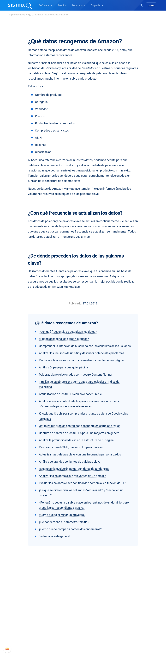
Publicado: (75, 303)
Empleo (22, 622)
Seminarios (93, 622)
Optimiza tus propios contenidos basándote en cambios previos (79, 426)
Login (151, 5)
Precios (62, 5)
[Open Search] (141, 5)
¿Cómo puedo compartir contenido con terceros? (70, 529)
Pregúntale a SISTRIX (99, 616)
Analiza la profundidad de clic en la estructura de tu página (76, 440)
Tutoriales (92, 637)
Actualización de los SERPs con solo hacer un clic (70, 394)
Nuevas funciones (134, 622)
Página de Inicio (16, 14)
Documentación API (135, 627)
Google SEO (56, 622)
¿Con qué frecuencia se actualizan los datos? (68, 331)
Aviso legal (18, 641)
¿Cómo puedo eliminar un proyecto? (62, 515)
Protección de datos (23, 634)
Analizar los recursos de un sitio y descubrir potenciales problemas (81, 353)
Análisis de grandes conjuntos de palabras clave (70, 461)
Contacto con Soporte (136, 632)
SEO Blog (92, 627)
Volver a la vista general (54, 536)
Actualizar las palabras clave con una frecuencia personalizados (80, 454)
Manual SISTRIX (138, 616)
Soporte (97, 5)
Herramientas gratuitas (100, 632)
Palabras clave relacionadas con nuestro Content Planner (75, 374)
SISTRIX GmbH (22, 610)
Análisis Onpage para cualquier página (63, 367)
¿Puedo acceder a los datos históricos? (64, 339)
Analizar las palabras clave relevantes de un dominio (72, 476)
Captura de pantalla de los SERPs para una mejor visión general (79, 433)
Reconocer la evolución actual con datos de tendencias (74, 468)
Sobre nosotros (21, 616)
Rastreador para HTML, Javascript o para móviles (71, 447)
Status (128, 637)
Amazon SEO (57, 627)
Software (46, 5)
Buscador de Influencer (63, 632)
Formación (18, 627)
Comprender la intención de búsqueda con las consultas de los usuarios (85, 346)
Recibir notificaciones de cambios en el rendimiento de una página (81, 360)
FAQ (28, 14)
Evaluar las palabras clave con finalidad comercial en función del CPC (83, 483)
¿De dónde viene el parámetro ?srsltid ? (64, 522)
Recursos (79, 5)
